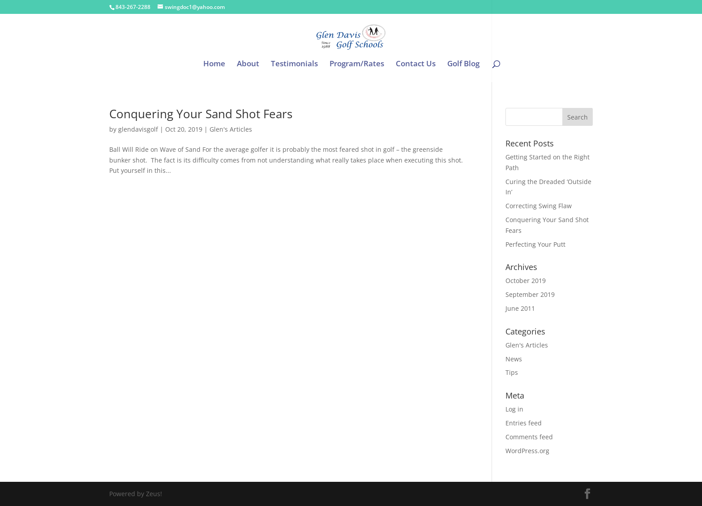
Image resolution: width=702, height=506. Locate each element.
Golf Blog (463, 64)
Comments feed (529, 437)
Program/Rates (357, 64)
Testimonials (294, 64)
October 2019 (525, 280)
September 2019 (530, 294)
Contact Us (416, 64)
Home (214, 64)
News (513, 359)
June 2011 (520, 308)
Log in (514, 409)
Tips (511, 372)
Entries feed (523, 423)
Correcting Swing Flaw (538, 206)
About (248, 64)
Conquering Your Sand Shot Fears (200, 114)
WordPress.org (527, 450)
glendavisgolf (138, 129)
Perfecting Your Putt (535, 244)
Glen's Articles (231, 129)
